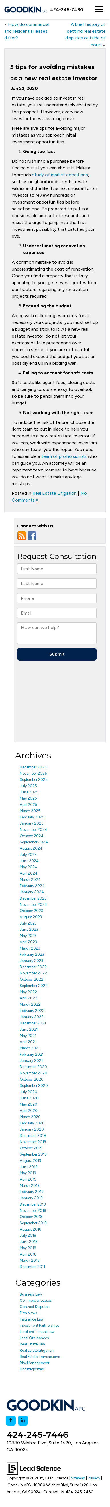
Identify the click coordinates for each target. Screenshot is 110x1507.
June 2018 (29, 1242)
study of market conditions (60, 174)
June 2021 (29, 1029)
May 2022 (28, 992)
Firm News (28, 1313)
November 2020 (33, 1073)
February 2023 (32, 954)
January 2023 (31, 961)
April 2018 (28, 1254)
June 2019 (29, 1167)
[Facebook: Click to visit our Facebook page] (10, 1421)
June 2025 (29, 792)
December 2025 (33, 767)
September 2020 (34, 1085)
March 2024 (30, 879)
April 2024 (29, 873)
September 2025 (34, 779)
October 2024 (32, 836)
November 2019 (33, 1142)
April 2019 (28, 1179)
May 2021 (28, 1036)
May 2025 (28, 798)
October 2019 (31, 1148)
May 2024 (28, 867)
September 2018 (33, 1223)
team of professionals (64, 456)
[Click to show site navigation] (98, 9)
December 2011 (32, 1267)
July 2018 (28, 1235)
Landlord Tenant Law (37, 1332)
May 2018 (28, 1248)
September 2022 (34, 986)
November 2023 (33, 904)
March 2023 (30, 948)
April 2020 (29, 1110)
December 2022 (33, 967)
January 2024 (32, 892)
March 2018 (30, 1260)
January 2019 (31, 1198)
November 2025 (33, 773)
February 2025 (32, 817)
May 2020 (28, 1104)
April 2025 (28, 804)
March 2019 (30, 1185)
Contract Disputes (34, 1307)
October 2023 (31, 911)
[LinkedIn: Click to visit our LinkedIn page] (22, 1421)
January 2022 (32, 1017)
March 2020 (30, 1117)
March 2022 (30, 1004)
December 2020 (33, 1067)
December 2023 (33, 898)
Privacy (94, 1478)
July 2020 (28, 1092)
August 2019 (30, 1160)
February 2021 (32, 1054)
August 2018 (30, 1229)
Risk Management (34, 1363)
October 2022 (31, 979)
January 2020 (32, 1129)
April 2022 (28, 998)
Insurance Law (32, 1319)
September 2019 (33, 1154)
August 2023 (31, 917)
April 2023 (28, 942)
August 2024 (31, 848)
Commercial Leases (36, 1300)
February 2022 (32, 1011)
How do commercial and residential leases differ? (26, 31)
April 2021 (28, 1042)
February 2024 (32, 886)
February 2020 (32, 1123)
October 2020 (32, 1079)
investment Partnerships (39, 1325)
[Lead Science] (34, 1468)
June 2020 (29, 1098)
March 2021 (30, 1048)
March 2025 (30, 811)
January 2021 (31, 1061)
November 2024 (33, 829)
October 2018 (31, 1217)
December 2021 (33, 1023)
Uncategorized (32, 1369)
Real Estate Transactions (40, 1357)
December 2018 (33, 1204)
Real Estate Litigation (54, 493)
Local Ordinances (34, 1338)
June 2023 (29, 929)
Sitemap (78, 1478)
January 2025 (32, 823)
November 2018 (33, 1210)
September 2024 (34, 842)
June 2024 (29, 861)
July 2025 (28, 786)
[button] (67, 9)
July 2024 (28, 854)
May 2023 (28, 936)
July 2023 (28, 923)
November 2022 (33, 973)
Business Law (31, 1294)
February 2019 (32, 1192)
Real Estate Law (32, 1344)
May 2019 (28, 1173)
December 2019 (33, 1135)
